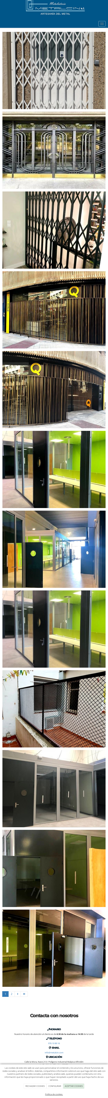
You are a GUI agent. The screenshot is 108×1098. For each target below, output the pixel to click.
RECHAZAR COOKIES (35, 1086)
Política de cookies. (54, 1094)
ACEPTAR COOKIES (74, 1086)
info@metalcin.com (54, 1052)
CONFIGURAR (54, 1086)
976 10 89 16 (54, 1043)
